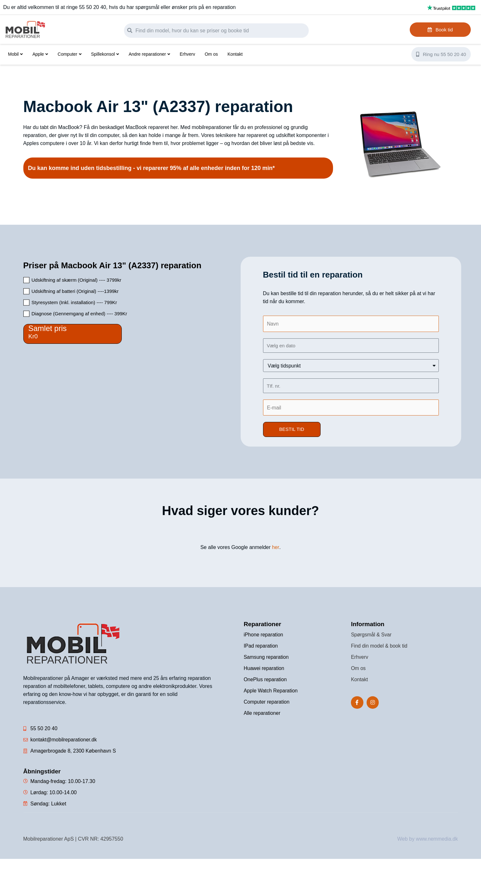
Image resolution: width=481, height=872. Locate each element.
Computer (69, 54)
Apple (40, 54)
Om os (211, 54)
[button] (292, 429)
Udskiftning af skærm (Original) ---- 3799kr (76, 280)
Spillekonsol (105, 54)
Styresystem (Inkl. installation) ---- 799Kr (74, 302)
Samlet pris (47, 328)
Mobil (15, 54)
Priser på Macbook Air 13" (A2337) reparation (112, 265)
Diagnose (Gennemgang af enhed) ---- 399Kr (79, 313)
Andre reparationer (149, 54)
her (275, 547)
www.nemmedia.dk (436, 839)
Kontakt (235, 54)
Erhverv (187, 54)
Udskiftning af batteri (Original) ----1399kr (75, 291)
